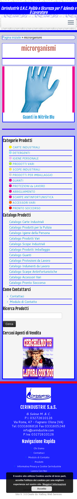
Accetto (41, 488)
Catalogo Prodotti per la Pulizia (30, 227)
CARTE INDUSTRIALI (26, 147)
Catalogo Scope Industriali (27, 244)
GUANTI (18, 180)
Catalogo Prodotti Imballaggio (29, 249)
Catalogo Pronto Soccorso (27, 283)
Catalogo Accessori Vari (25, 277)
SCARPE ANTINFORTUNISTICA (33, 197)
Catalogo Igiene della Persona (29, 233)
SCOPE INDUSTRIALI (26, 169)
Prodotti (39, 462)
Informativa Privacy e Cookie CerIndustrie (39, 466)
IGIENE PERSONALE (26, 158)
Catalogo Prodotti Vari (24, 238)
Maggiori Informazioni (54, 484)
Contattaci (17, 296)
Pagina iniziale (11, 37)
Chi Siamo (39, 448)
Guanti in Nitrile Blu (38, 117)
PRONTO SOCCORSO (26, 208)
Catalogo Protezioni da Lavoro (29, 260)
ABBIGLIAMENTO (24, 191)
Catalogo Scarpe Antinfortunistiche (33, 271)
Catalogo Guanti (20, 255)
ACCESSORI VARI (24, 203)
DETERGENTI (21, 153)
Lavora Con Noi (39, 471)
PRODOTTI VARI (23, 164)
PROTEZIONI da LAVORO (29, 186)
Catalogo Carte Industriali (26, 222)
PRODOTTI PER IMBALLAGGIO (33, 175)
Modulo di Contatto (23, 302)
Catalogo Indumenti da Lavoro (29, 266)
